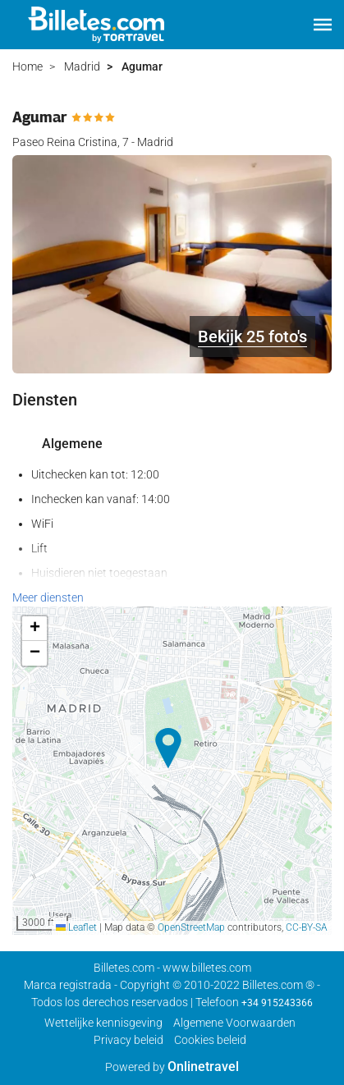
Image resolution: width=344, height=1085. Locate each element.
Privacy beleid (128, 1039)
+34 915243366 (277, 1003)
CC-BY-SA (307, 927)
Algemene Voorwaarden (234, 1022)
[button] (323, 25)
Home (27, 66)
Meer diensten (48, 597)
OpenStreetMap (191, 927)
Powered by (172, 1067)
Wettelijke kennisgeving (103, 1022)
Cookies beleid (210, 1039)
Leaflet (76, 927)
